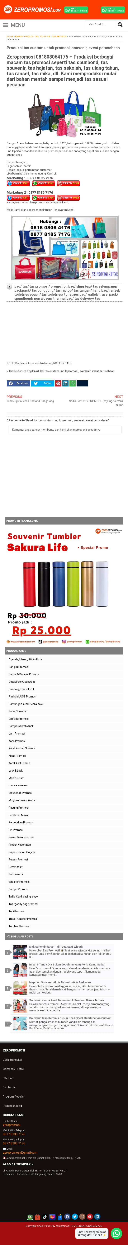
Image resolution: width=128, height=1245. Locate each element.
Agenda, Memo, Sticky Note (25, 659)
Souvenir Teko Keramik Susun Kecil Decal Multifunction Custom (70, 1018)
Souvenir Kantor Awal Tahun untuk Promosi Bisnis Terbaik (66, 1000)
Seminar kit (15, 867)
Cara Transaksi (12, 1059)
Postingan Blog (12, 1106)
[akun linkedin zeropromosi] (97, 1217)
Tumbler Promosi (19, 926)
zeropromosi (11, 1125)
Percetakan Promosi (21, 822)
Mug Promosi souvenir (22, 800)
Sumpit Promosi (18, 889)
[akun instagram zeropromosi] (82, 1217)
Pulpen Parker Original (22, 852)
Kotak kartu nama (19, 763)
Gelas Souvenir (18, 711)
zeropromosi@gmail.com (20, 1152)
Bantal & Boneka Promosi (24, 674)
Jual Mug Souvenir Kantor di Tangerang (30, 401)
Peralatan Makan (19, 815)
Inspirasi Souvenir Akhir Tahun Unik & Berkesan (60, 982)
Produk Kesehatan (20, 844)
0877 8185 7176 (14, 1143)
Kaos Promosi (17, 741)
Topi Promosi (17, 911)
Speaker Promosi (19, 881)
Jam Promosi (17, 733)
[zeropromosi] (33, 9)
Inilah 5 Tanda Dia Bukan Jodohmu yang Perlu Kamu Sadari (67, 964)
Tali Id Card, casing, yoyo (23, 896)
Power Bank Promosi (21, 837)
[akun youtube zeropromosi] (90, 1217)
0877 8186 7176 (14, 1134)
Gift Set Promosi (19, 718)
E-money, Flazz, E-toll (21, 689)
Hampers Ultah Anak (21, 726)
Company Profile (13, 1069)
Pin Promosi (16, 829)
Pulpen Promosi (18, 859)
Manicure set (16, 778)
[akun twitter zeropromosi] (75, 1217)
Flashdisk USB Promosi (22, 696)
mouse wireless (18, 785)
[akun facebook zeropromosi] (67, 1217)
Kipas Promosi (17, 755)
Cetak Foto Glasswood (22, 681)
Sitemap (8, 1078)
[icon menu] (5, 24)
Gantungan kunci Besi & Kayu (26, 704)
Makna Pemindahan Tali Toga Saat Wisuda (56, 946)
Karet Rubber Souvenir (22, 748)
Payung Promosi (19, 807)
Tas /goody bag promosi (23, 904)
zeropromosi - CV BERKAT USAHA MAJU (79, 1225)
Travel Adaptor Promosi (23, 918)
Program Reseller (14, 1096)
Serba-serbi (16, 874)
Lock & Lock (16, 770)
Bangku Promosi (19, 666)
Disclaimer (9, 1087)
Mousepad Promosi (20, 792)
